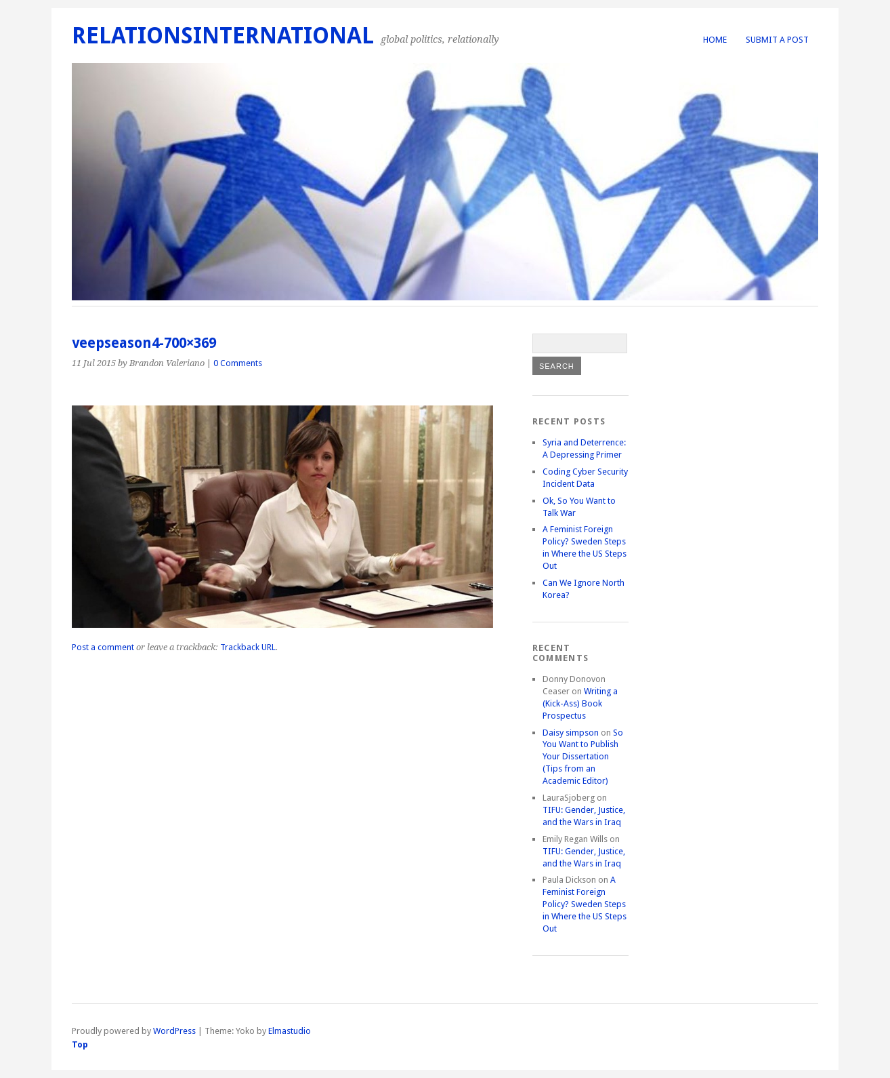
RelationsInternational (223, 35)
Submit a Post (777, 40)
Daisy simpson (571, 732)
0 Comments (237, 363)
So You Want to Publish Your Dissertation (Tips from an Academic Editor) (583, 756)
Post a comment (103, 647)
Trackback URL (248, 647)
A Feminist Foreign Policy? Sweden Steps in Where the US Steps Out (585, 904)
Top (80, 1044)
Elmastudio (289, 1031)
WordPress (174, 1031)
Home (715, 40)
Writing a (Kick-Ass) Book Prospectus (580, 703)
